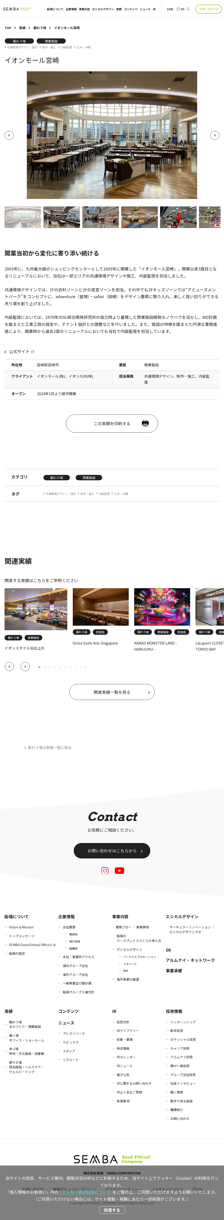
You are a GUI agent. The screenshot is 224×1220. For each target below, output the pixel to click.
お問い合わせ (207, 9)
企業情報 (71, 9)
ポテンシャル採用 (183, 1039)
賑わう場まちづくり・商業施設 (25, 1024)
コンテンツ (131, 9)
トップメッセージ (22, 936)
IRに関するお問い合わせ (134, 1083)
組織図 (73, 948)
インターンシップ (183, 1022)
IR (154, 9)
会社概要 (69, 927)
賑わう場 (19, 41)
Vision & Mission (21, 927)
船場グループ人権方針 (78, 992)
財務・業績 (125, 1039)
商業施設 (51, 41)
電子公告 (123, 1074)
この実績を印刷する (112, 423)
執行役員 (74, 941)
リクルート (71, 1059)
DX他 (170, 9)
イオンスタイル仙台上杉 (25, 648)
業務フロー (124, 927)
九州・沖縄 (84, 47)
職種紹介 (176, 1109)
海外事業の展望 (128, 979)
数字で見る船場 (181, 1101)
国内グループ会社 (75, 965)
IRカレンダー (126, 1057)
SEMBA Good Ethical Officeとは (32, 944)
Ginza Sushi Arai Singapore (95, 643)
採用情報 (174, 1011)
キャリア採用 (179, 1048)
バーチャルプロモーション (139, 957)
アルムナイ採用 (181, 1057)
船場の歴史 (17, 953)
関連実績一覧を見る (112, 692)
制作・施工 (49, 47)
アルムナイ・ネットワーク (190, 960)
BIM (125, 970)
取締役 (73, 934)
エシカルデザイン (103, 9)
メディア (69, 1051)
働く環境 (176, 1092)
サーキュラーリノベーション (190, 927)
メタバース (130, 964)
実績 (119, 9)
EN (182, 9)
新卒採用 (176, 1030)
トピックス (71, 1042)
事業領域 (142, 927)
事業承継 (174, 970)
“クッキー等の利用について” (86, 1192)
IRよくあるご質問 (129, 1092)
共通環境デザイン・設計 (22, 47)
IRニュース (124, 1066)
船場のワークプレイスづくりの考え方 (139, 938)
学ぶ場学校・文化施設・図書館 (26, 1051)
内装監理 (66, 47)
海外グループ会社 (75, 974)
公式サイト (19, 351)
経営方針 (123, 1022)
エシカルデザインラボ (185, 932)
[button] (9, 666)
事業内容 (84, 9)
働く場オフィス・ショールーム (26, 1037)
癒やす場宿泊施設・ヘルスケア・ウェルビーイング (26, 1067)
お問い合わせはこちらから (112, 850)
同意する (112, 1210)
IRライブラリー (128, 1030)
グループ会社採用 (183, 1074)
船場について (55, 9)
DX (168, 950)
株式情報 (123, 1048)
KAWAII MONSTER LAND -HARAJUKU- (155, 646)
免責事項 (123, 1101)
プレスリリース (74, 1033)
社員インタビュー (183, 1083)
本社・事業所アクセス (78, 957)
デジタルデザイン (129, 949)
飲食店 (100, 632)
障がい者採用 (179, 1066)
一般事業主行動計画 (77, 983)
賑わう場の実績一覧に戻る (50, 747)
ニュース (145, 9)
